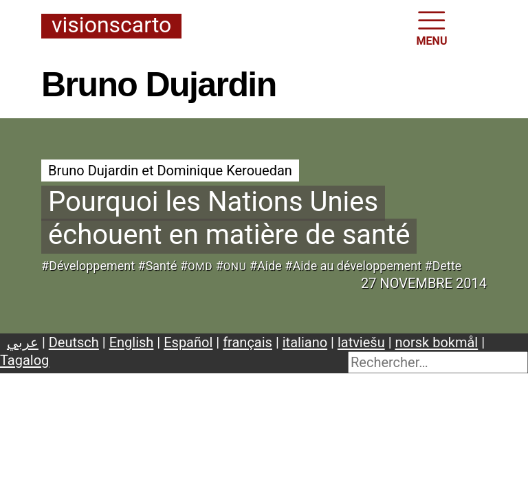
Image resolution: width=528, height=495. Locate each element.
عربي (22, 342)
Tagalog (24, 360)
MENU (432, 27)
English (131, 342)
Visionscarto (111, 26)
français (247, 342)
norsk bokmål (436, 342)
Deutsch (74, 342)
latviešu (361, 342)
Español (188, 342)
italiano (305, 342)
